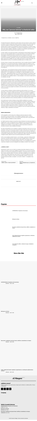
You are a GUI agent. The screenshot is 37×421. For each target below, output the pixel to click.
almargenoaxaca (19, 32)
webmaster (7, 283)
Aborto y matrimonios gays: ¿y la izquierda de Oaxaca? (27, 163)
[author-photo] (3, 283)
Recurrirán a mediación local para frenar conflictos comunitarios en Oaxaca (16, 340)
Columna (18, 27)
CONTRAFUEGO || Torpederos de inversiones (20, 210)
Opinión (2, 407)
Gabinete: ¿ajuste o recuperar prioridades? (8, 162)
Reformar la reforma (15, 219)
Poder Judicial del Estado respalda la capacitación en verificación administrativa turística (23, 236)
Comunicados (3, 412)
